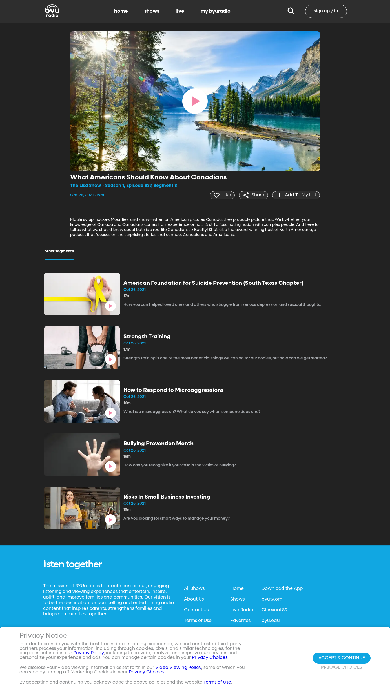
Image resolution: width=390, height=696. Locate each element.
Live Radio (242, 610)
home (121, 11)
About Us (194, 599)
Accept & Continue (341, 658)
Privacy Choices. (210, 657)
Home (237, 588)
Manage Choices (341, 667)
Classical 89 (274, 610)
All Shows (194, 588)
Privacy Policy (88, 653)
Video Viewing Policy (178, 668)
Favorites (241, 621)
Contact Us (196, 610)
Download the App (282, 588)
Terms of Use (198, 621)
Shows (238, 599)
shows (151, 11)
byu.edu (271, 621)
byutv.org (272, 599)
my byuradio (216, 11)
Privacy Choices (146, 672)
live (180, 11)
